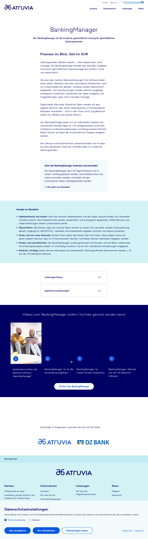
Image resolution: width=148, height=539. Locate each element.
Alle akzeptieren (17, 530)
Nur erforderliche (46, 530)
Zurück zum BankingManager (74, 386)
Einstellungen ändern (77, 530)
